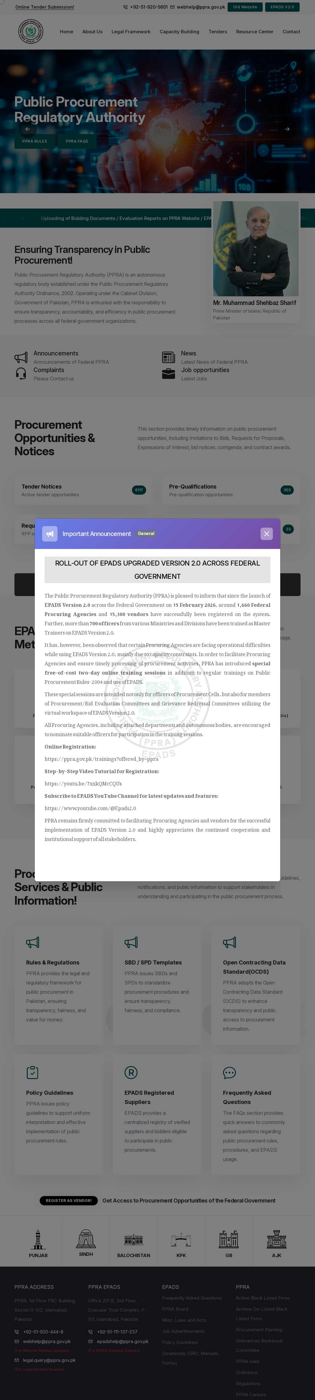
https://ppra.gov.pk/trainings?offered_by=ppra (101, 758)
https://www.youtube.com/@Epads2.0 (90, 807)
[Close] (267, 534)
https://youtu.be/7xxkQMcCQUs (83, 782)
